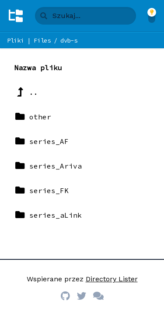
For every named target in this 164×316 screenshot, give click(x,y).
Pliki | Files (28, 40)
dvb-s (68, 40)
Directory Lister (112, 279)
